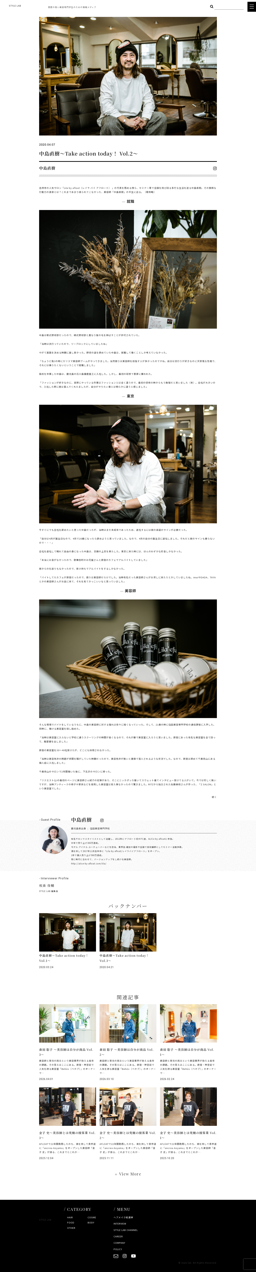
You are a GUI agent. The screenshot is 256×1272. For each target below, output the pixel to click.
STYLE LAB (15, 5)
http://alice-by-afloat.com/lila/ (88, 863)
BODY (91, 1222)
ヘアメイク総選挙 (123, 1217)
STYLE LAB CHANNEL (126, 1230)
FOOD (70, 1222)
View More (130, 1173)
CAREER (118, 1236)
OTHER (71, 1227)
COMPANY (119, 1242)
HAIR (70, 1217)
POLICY (118, 1249)
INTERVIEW (120, 1223)
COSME (92, 1217)
